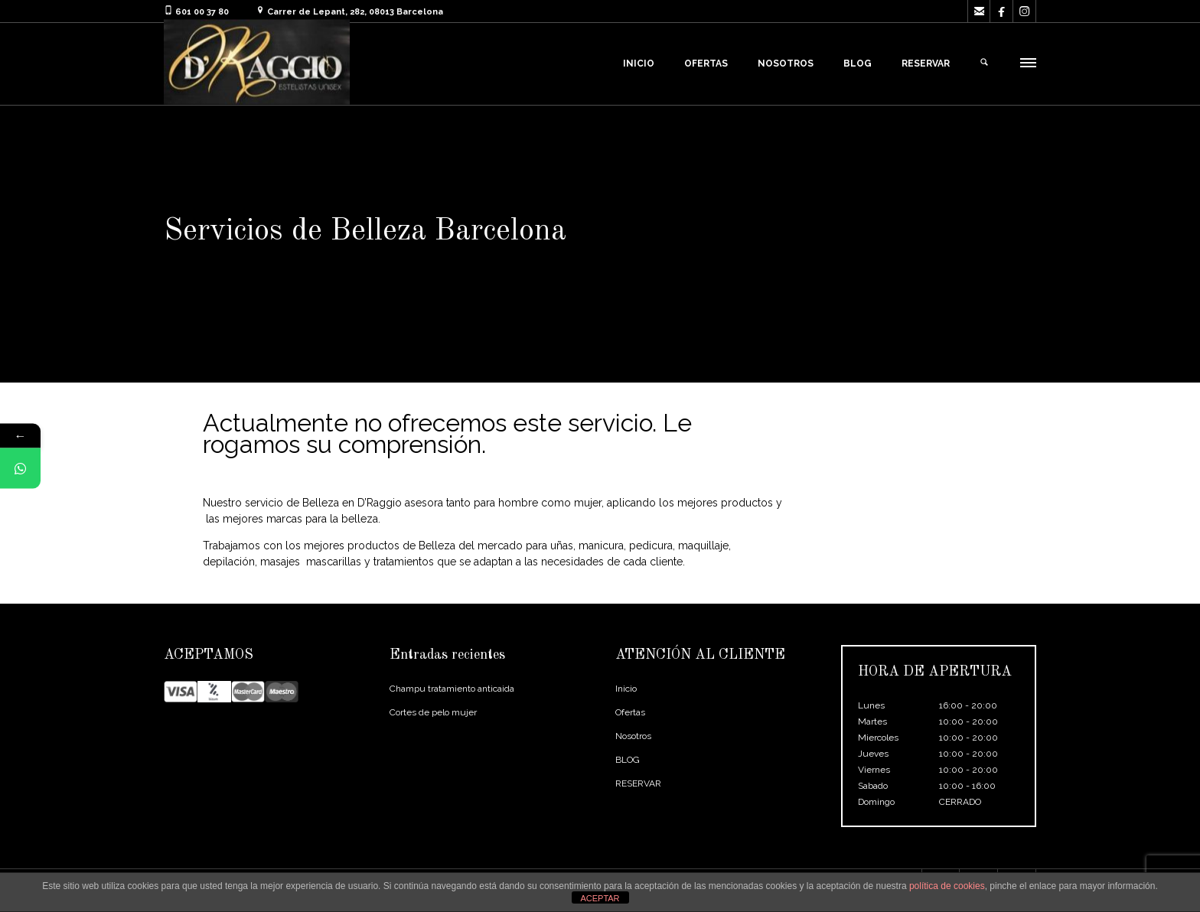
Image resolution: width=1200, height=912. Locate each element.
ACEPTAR (599, 898)
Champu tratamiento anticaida (452, 688)
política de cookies (947, 886)
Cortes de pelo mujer (433, 712)
